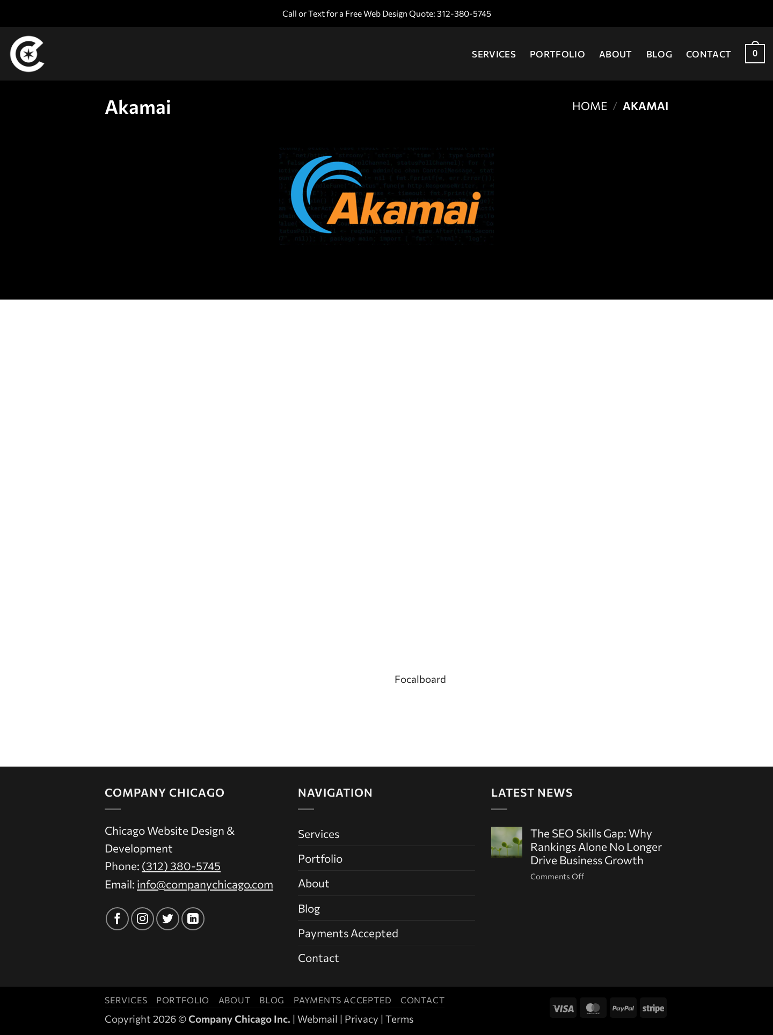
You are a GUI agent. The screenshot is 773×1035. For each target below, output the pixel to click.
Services (494, 53)
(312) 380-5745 (181, 865)
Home (589, 105)
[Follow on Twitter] (167, 918)
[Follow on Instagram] (142, 918)
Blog (659, 53)
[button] (755, 54)
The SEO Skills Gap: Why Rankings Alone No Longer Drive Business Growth (596, 846)
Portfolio (557, 53)
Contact (708, 53)
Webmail (317, 1018)
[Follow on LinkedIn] (193, 918)
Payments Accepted (348, 932)
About (615, 53)
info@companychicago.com (205, 884)
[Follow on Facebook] (117, 918)
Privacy (361, 1018)
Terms (399, 1018)
